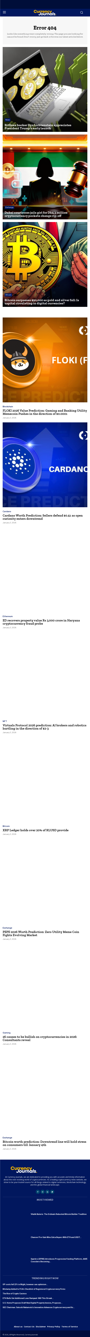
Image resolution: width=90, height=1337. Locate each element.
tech (25, 1310)
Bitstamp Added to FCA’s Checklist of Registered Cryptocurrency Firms (34, 1289)
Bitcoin (6, 826)
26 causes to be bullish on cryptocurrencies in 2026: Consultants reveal (40, 1038)
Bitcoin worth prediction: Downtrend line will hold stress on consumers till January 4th (44, 1143)
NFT (5, 721)
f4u (16, 1310)
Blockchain (8, 407)
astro (30, 1310)
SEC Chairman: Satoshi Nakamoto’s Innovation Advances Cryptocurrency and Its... (39, 1307)
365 (34, 1310)
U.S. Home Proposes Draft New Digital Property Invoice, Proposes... (33, 1303)
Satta (20, 1310)
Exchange (9, 207)
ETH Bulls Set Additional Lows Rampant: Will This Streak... (28, 1298)
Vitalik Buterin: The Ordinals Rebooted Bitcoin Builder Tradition (59, 1214)
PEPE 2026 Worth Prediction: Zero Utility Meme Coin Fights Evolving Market (41, 933)
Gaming (6, 1033)
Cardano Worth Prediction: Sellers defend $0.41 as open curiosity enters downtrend (43, 517)
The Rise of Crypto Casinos (15, 1294)
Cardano (7, 512)
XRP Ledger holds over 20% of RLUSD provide (36, 830)
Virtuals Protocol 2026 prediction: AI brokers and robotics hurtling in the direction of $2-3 (44, 726)
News (7, 120)
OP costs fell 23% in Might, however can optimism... (25, 1284)
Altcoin (8, 295)
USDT (5, 1310)
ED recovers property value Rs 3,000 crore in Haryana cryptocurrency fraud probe (41, 621)
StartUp (11, 1310)
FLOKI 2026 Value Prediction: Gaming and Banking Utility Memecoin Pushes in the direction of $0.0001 (45, 412)
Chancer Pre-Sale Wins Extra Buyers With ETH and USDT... (56, 1237)
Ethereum (8, 616)
